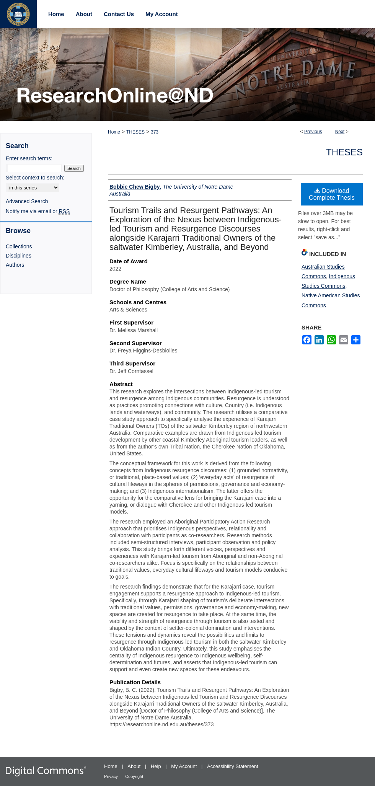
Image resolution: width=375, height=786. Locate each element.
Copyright (134, 776)
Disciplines (18, 256)
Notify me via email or (38, 211)
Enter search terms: (29, 158)
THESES (135, 132)
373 (154, 132)
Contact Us (119, 14)
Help (156, 766)
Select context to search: (35, 177)
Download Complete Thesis (332, 194)
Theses (344, 152)
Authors (15, 265)
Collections (19, 246)
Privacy (111, 776)
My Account (184, 766)
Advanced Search (27, 201)
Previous (313, 131)
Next (340, 131)
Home (114, 132)
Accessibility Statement (232, 766)
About (134, 766)
